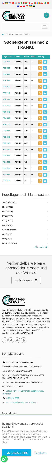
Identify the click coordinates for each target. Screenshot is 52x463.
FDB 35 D (6, 87)
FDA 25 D (6, 81)
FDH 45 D (6, 74)
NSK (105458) (7, 221)
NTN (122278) (7, 216)
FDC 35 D (6, 149)
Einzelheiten (40, 453)
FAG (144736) (7, 212)
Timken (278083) (9, 202)
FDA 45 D (6, 162)
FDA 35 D (6, 118)
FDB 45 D (6, 137)
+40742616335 (12, 398)
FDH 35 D (6, 156)
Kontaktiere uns (26, 280)
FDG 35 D (6, 62)
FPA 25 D (6, 93)
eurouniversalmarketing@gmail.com (21, 402)
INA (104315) (7, 225)
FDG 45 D (6, 175)
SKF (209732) (7, 207)
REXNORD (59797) (9, 243)
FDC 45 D (6, 112)
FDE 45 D (6, 124)
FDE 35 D (6, 168)
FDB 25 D (6, 143)
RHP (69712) (7, 239)
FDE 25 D (6, 181)
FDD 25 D (6, 68)
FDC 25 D (6, 106)
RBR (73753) (7, 234)
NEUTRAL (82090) (9, 230)
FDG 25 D (6, 131)
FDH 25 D (6, 99)
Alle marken (41, 247)
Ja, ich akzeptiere (16, 453)
